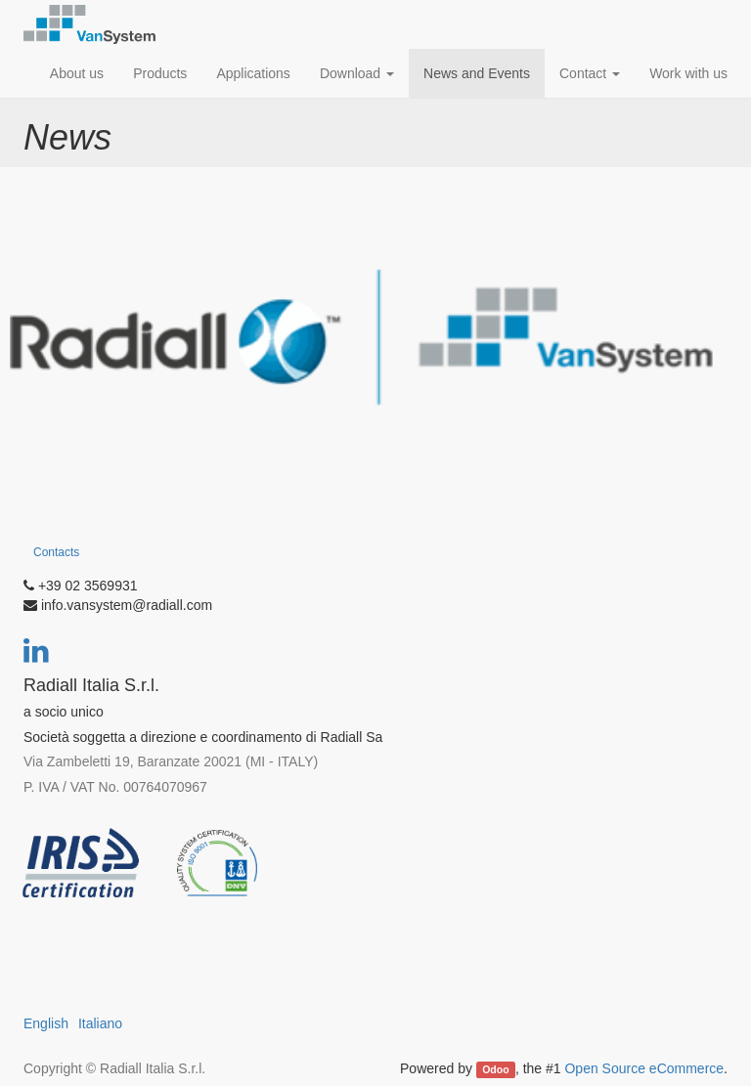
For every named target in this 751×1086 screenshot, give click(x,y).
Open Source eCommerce (644, 1068)
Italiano (100, 1023)
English (45, 1023)
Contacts (56, 552)
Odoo (495, 1069)
